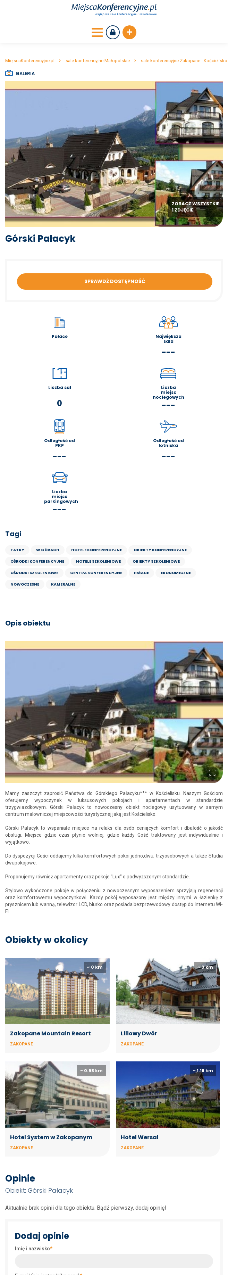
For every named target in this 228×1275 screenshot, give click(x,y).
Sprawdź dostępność (114, 281)
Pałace (141, 573)
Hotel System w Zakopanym (51, 1137)
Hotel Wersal (140, 1137)
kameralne (63, 584)
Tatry (17, 550)
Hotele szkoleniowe (98, 561)
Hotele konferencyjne (96, 550)
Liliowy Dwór (139, 1033)
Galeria (25, 73)
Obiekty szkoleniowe (156, 561)
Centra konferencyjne (96, 573)
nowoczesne (24, 584)
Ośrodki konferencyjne (37, 561)
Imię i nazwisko (33, 1248)
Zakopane (21, 1044)
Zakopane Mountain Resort (50, 1033)
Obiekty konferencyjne (160, 550)
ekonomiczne (176, 573)
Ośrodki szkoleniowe (34, 573)
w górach (47, 550)
